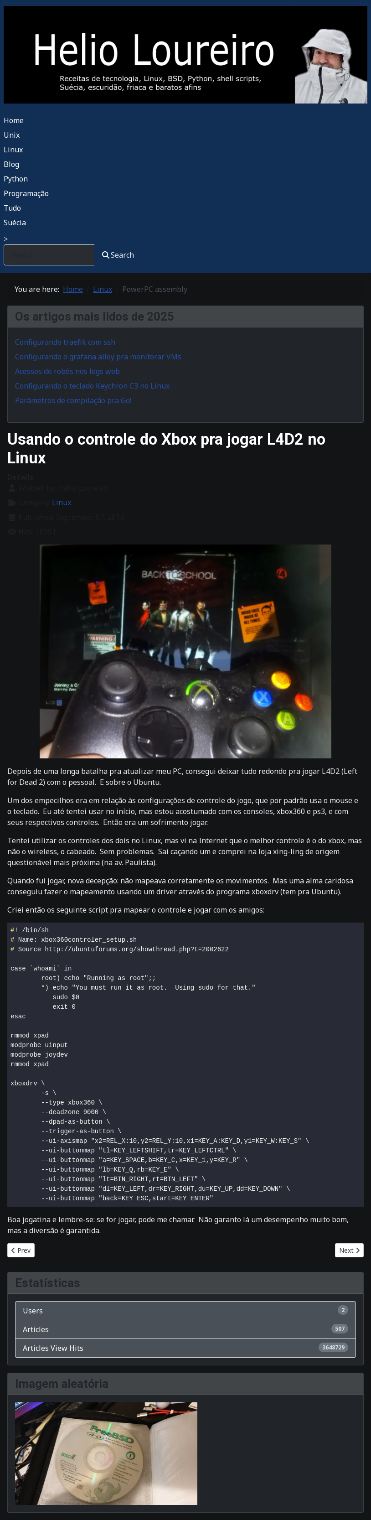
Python (16, 179)
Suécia (15, 223)
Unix (12, 135)
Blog (11, 164)
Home (14, 120)
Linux (13, 150)
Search (118, 255)
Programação (26, 193)
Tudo (12, 208)
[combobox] (49, 254)
